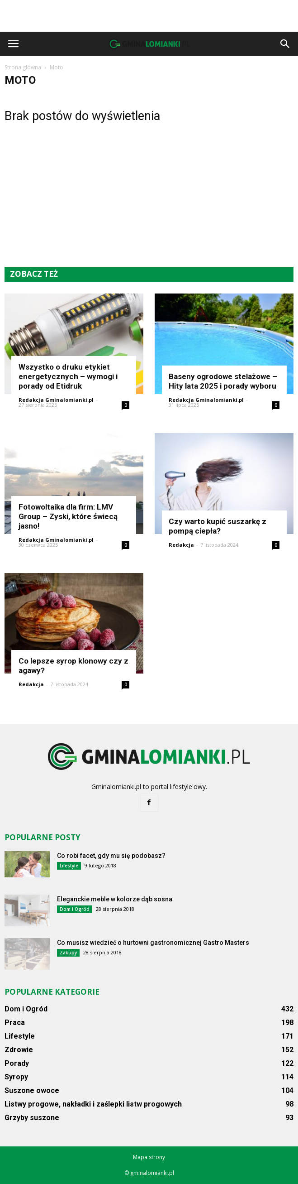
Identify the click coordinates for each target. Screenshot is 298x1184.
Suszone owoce (32, 1090)
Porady (17, 1063)
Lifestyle (69, 865)
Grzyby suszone (32, 1117)
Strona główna (23, 67)
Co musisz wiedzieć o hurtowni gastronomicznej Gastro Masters (153, 942)
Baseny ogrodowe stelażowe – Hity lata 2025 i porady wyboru (223, 381)
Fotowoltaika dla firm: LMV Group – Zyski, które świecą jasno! (68, 516)
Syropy (16, 1077)
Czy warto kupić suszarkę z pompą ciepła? (217, 526)
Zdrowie (19, 1049)
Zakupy (68, 952)
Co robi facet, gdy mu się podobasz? (111, 855)
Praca (15, 1022)
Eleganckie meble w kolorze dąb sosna (114, 899)
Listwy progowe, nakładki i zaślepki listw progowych (93, 1104)
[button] (285, 44)
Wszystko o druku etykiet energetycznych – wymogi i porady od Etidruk (68, 376)
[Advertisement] (149, 16)
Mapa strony (149, 1157)
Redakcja (181, 544)
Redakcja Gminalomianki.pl (56, 399)
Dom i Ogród (75, 909)
